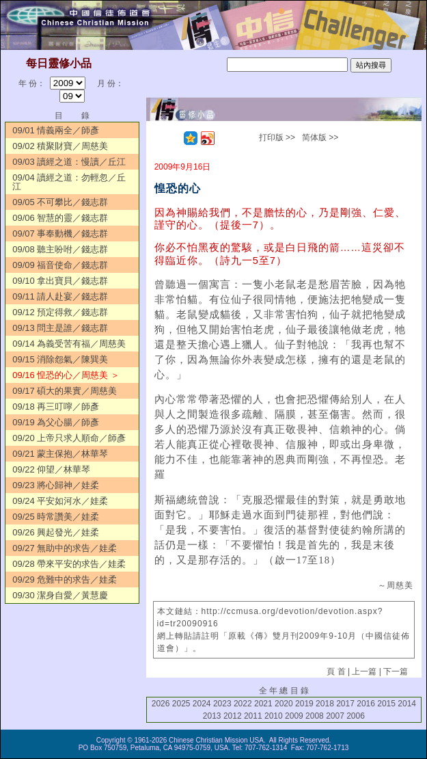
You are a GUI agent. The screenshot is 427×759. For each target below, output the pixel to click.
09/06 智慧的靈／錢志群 (60, 218)
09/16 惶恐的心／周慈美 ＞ (66, 375)
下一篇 (395, 671)
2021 (263, 703)
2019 (304, 703)
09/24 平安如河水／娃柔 (60, 501)
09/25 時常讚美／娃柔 (55, 516)
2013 (212, 716)
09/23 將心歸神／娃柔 (55, 485)
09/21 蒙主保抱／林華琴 (60, 454)
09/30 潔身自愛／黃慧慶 (60, 595)
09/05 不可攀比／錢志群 (60, 202)
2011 (253, 716)
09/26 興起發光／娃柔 (55, 532)
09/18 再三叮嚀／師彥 (55, 406)
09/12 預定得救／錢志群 (60, 312)
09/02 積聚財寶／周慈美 (60, 146)
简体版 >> (320, 137)
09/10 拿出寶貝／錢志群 (60, 281)
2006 (355, 716)
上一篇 (364, 671)
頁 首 (336, 671)
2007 (335, 716)
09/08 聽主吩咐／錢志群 (60, 249)
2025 (181, 703)
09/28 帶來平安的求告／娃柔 (69, 564)
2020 (284, 703)
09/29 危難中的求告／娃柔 (64, 579)
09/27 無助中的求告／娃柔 (64, 548)
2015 (386, 703)
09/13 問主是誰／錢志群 (60, 328)
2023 (222, 703)
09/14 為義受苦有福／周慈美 (69, 343)
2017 (345, 703)
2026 (161, 703)
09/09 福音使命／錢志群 (60, 265)
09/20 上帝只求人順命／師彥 (69, 438)
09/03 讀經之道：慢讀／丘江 (69, 162)
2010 (273, 716)
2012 (232, 716)
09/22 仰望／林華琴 (51, 469)
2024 (202, 703)
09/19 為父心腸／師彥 (55, 422)
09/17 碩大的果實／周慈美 (64, 391)
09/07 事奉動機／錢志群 (60, 233)
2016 (366, 703)
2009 (294, 716)
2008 (314, 716)
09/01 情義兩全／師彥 (55, 130)
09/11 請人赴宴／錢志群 (60, 296)
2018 (325, 703)
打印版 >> (277, 137)
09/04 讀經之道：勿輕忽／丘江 (69, 181)
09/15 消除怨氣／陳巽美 (60, 359)
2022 (243, 703)
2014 (407, 703)
